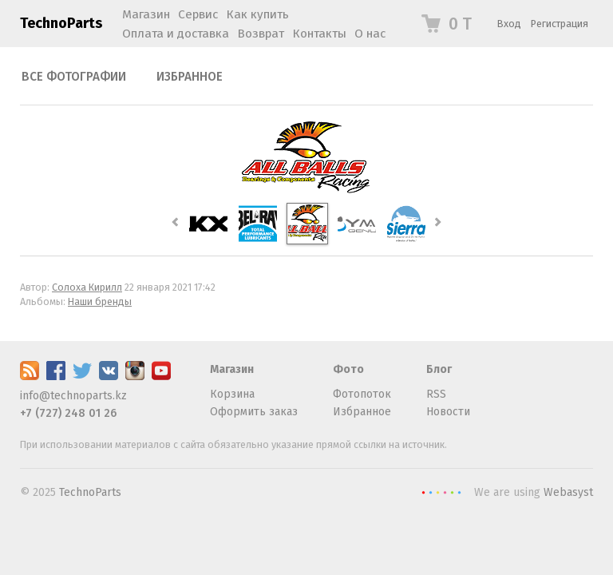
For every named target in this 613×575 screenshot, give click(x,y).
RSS (436, 394)
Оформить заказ (254, 411)
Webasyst (568, 492)
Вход (509, 24)
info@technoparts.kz (73, 395)
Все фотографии (74, 76)
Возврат (260, 33)
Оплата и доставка (175, 33)
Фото (348, 369)
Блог (439, 369)
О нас (370, 33)
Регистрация (559, 24)
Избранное (189, 76)
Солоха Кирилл (87, 287)
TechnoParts (61, 23)
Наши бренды (100, 301)
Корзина (232, 394)
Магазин (232, 369)
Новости (448, 411)
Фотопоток (362, 394)
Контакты (319, 33)
